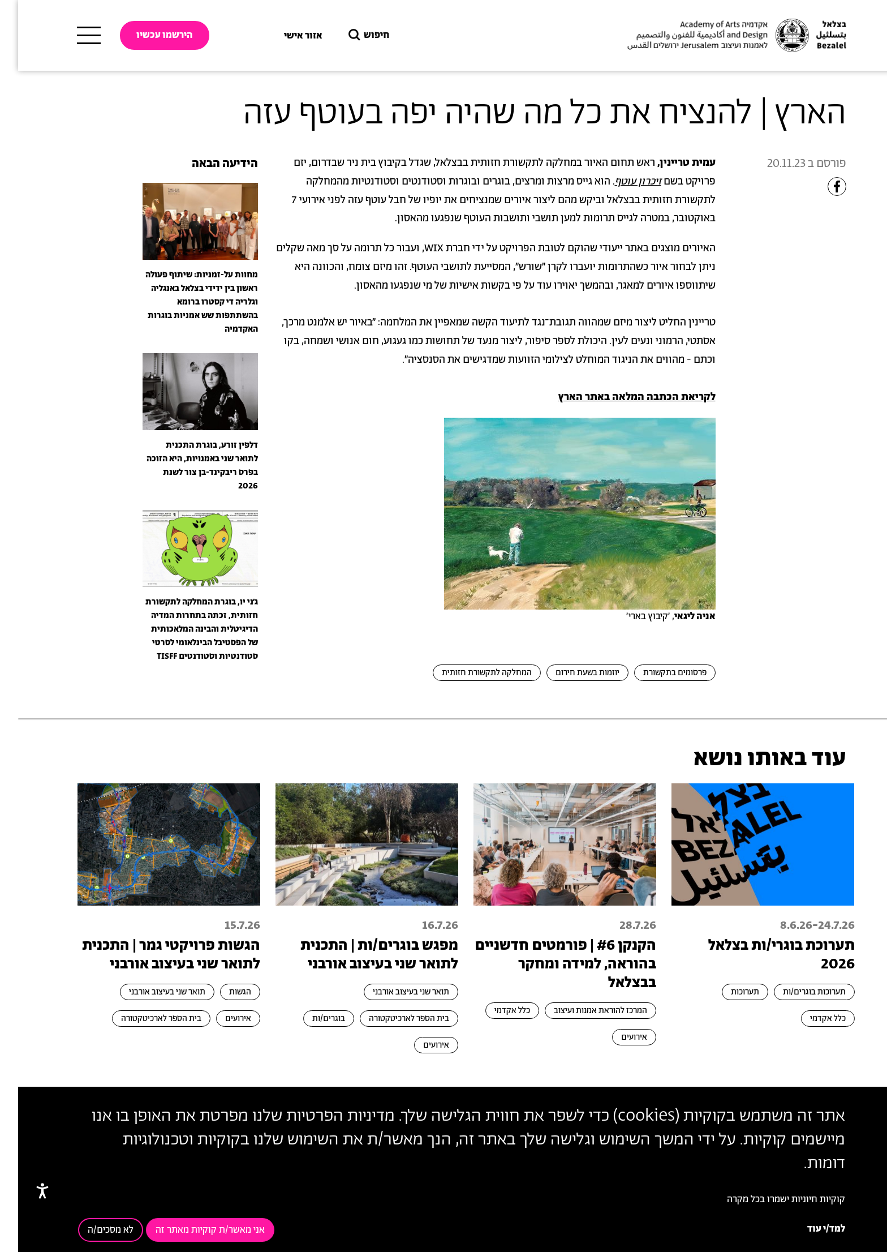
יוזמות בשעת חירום (569, 673)
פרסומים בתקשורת (656, 673)
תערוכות (727, 992)
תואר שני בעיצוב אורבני (393, 992)
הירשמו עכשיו (146, 35)
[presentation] (182, 221)
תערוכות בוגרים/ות (796, 992)
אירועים (616, 1037)
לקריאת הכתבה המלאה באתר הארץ (618, 397)
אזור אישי (285, 35)
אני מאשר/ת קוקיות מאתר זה (192, 1230)
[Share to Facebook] (819, 186)
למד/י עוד (808, 1229)
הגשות (222, 992)
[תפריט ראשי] (71, 36)
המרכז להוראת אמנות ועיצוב (582, 1011)
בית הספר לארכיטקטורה (391, 1018)
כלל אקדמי (810, 1018)
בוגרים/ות (310, 1018)
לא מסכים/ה (92, 1230)
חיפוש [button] (349, 35)
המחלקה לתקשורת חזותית (469, 673)
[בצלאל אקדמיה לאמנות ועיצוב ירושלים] (717, 36)
